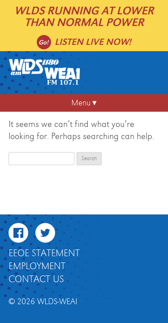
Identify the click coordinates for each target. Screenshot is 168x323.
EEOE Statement (44, 253)
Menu (80, 103)
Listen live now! (93, 42)
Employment (37, 266)
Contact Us (36, 279)
